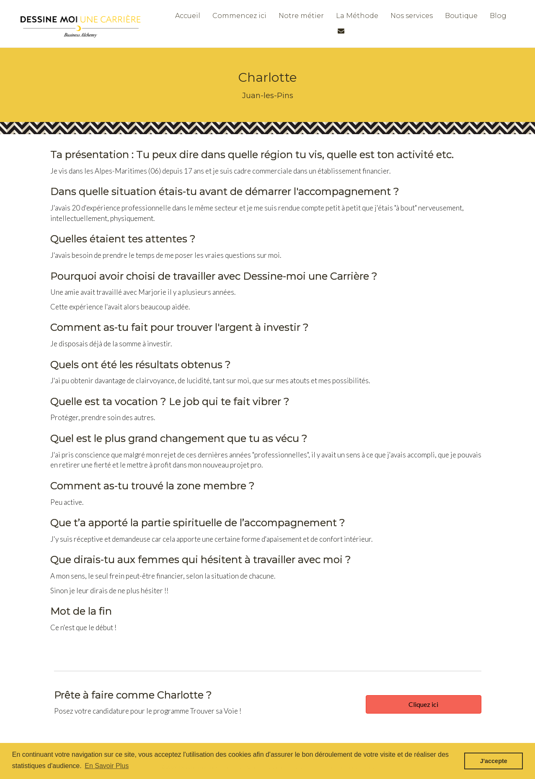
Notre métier (301, 16)
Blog (498, 16)
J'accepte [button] (493, 761)
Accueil (187, 16)
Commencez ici (239, 16)
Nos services (411, 16)
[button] (423, 704)
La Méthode (357, 16)
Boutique (461, 16)
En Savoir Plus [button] (107, 765)
